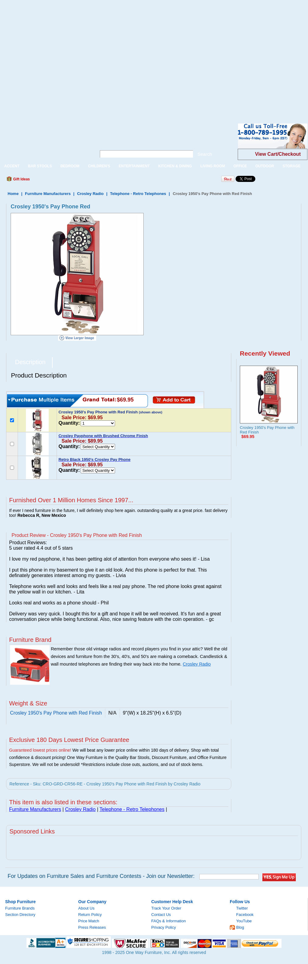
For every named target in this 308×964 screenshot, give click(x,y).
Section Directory (20, 914)
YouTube (244, 921)
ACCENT (11, 166)
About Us (86, 908)
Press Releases (92, 927)
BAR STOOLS (40, 166)
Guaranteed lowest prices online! (40, 750)
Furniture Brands (20, 908)
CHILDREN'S (99, 166)
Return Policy (90, 914)
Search (205, 154)
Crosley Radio (90, 193)
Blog (240, 927)
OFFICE (240, 166)
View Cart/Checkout (278, 154)
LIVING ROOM (212, 166)
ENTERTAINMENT (134, 166)
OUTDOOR (264, 166)
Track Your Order (166, 908)
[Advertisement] (57, 57)
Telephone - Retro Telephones (138, 193)
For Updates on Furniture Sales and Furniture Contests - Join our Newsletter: (101, 876)
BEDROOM (69, 166)
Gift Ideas (21, 179)
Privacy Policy (163, 927)
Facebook (245, 914)
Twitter (242, 908)
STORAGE (291, 166)
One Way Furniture (45, 141)
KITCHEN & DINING (175, 166)
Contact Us (161, 914)
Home (13, 193)
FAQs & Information (168, 921)
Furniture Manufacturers (48, 193)
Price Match (88, 921)
